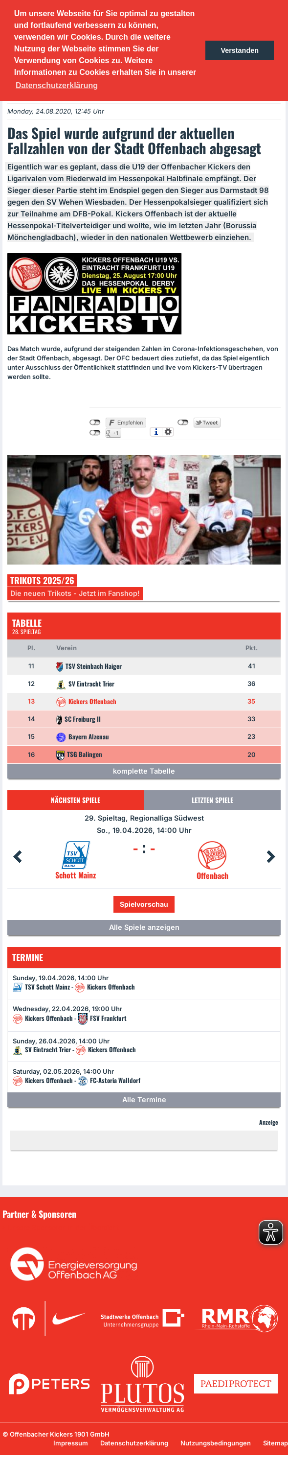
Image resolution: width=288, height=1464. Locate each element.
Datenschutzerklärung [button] (57, 85)
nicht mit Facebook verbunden (95, 422)
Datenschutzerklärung (134, 1443)
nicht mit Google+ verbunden (95, 433)
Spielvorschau (144, 904)
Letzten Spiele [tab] (212, 800)
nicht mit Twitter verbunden (183, 422)
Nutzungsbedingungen (215, 1443)
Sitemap (275, 1443)
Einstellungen (168, 432)
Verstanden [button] (240, 50)
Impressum (70, 1443)
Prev (17, 857)
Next (271, 857)
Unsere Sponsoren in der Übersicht (63, 1227)
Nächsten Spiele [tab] (75, 800)
